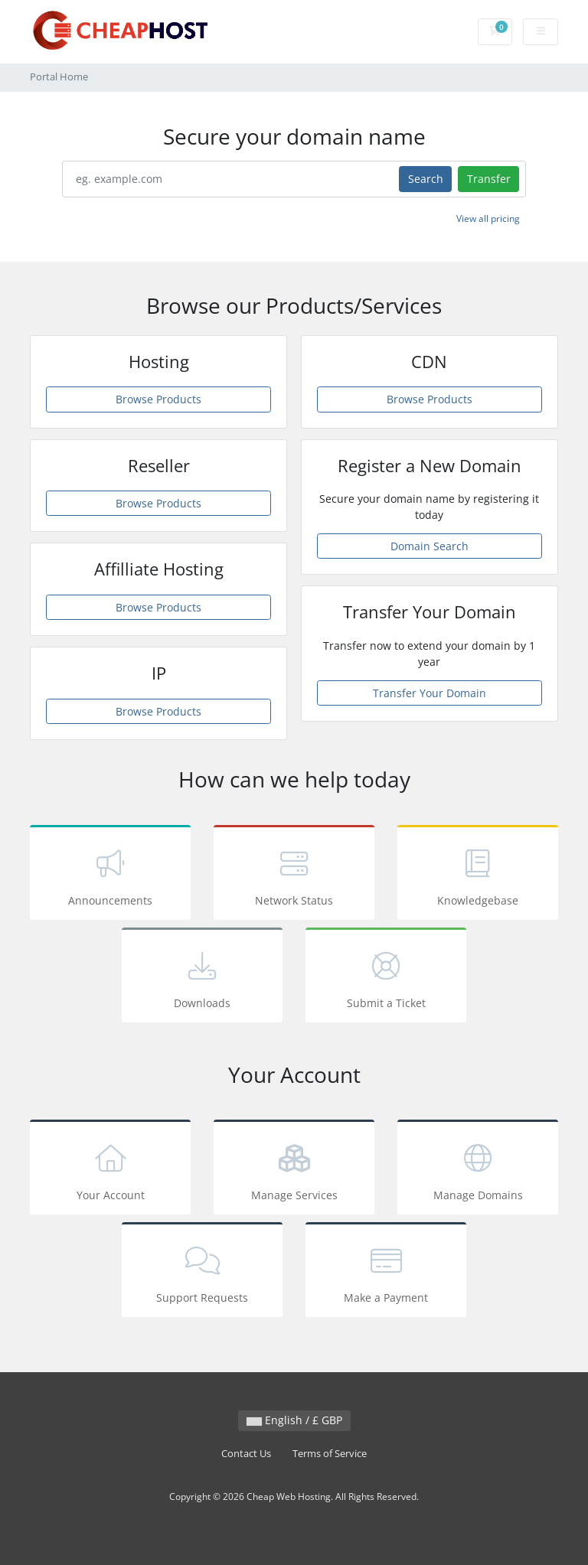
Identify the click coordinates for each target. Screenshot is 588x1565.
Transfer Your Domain (429, 693)
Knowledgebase (477, 875)
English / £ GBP (294, 1420)
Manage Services (294, 1169)
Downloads (202, 977)
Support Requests (202, 1272)
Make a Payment (385, 1272)
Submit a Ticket (385, 977)
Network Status (294, 875)
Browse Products (158, 399)
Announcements (110, 875)
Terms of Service (329, 1453)
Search (425, 178)
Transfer (489, 178)
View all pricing (488, 218)
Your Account (110, 1169)
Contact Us (246, 1453)
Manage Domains (477, 1169)
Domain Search (429, 546)
